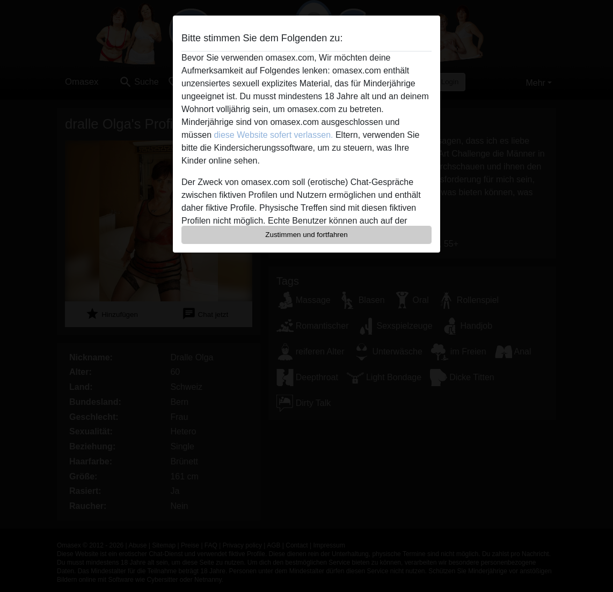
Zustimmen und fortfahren (306, 235)
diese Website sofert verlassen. (273, 134)
